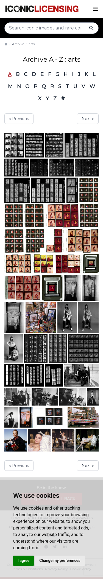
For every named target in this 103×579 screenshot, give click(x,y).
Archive (18, 44)
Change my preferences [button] (59, 560)
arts (32, 44)
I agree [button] (23, 560)
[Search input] (51, 28)
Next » (88, 118)
